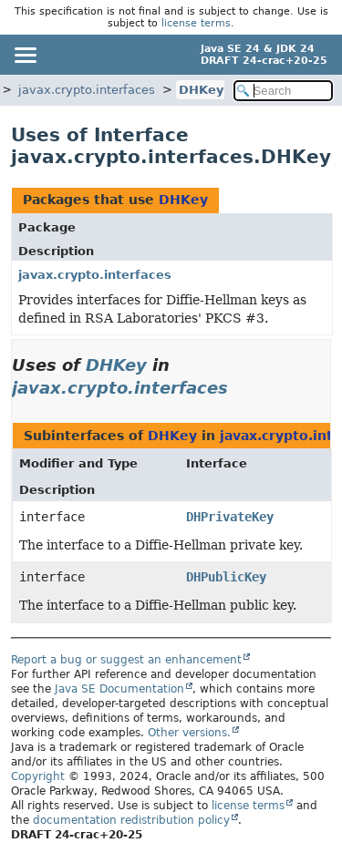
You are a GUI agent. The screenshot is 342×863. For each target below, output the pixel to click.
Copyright (38, 776)
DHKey (201, 90)
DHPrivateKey (230, 516)
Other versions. (189, 732)
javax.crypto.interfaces (86, 90)
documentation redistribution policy (131, 820)
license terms (196, 23)
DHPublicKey (226, 577)
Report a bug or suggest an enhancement (126, 659)
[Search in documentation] (283, 90)
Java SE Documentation (119, 689)
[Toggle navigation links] (24, 54)
